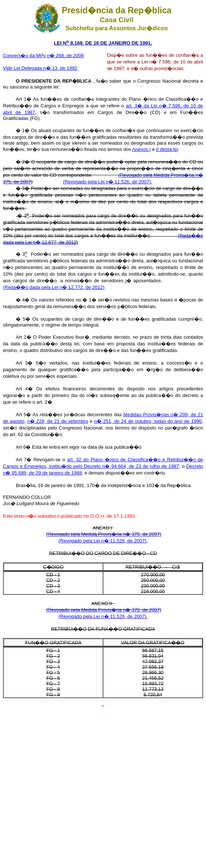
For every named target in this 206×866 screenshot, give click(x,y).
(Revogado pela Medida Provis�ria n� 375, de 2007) (103, 534)
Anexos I (141, 149)
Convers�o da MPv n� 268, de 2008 (43, 55)
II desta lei (167, 149)
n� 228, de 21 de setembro (57, 421)
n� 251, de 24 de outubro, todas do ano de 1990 (148, 421)
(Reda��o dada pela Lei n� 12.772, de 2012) (53, 287)
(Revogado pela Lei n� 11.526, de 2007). (107, 181)
